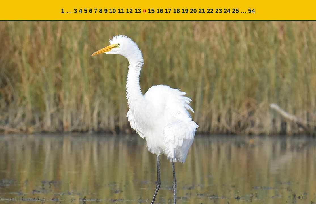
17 (168, 11)
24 (227, 11)
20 (193, 11)
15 (151, 11)
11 (121, 11)
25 (235, 11)
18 (176, 11)
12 (129, 11)
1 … (66, 11)
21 (201, 11)
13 (137, 11)
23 (218, 11)
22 (210, 11)
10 (112, 11)
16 (159, 11)
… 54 (248, 11)
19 (185, 11)
